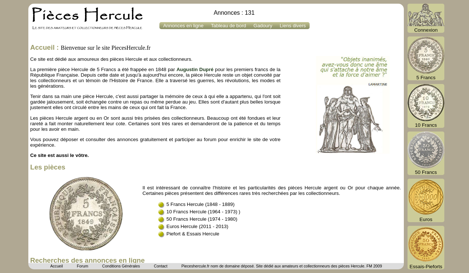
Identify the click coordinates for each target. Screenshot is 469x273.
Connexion (426, 18)
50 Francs (426, 153)
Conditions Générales (121, 266)
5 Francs (426, 58)
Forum (82, 266)
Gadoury (263, 25)
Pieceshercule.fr (195, 266)
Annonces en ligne (183, 25)
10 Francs (426, 106)
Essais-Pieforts (426, 247)
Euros (426, 200)
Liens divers (293, 25)
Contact (161, 266)
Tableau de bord (228, 25)
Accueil (56, 266)
